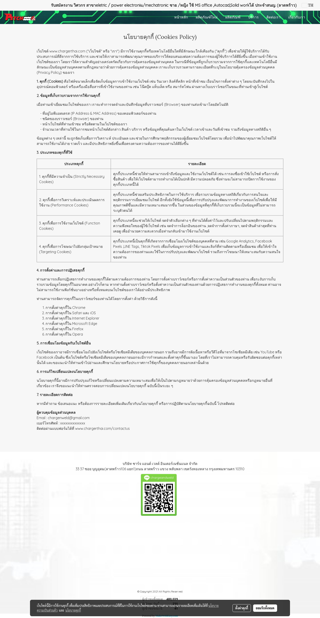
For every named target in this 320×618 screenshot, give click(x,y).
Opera (77, 334)
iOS (93, 313)
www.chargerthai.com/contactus (102, 428)
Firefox (77, 329)
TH (307, 5)
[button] (313, 17)
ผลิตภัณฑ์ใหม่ (207, 17)
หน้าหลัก (181, 17)
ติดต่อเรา (273, 17)
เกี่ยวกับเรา (296, 17)
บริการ (253, 17)
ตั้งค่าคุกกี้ (241, 608)
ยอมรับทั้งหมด (265, 608)
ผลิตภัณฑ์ (232, 17)
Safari (77, 313)
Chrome (78, 307)
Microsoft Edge (84, 323)
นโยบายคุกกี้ (73, 610)
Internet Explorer (85, 318)
